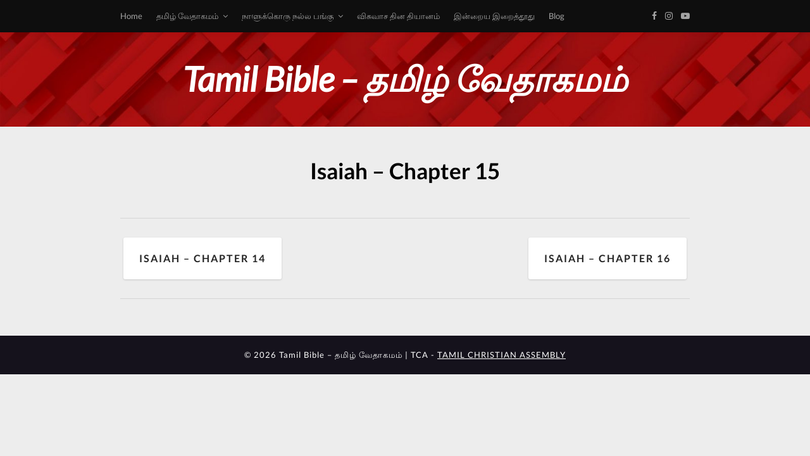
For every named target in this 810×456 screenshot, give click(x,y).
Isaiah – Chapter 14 (202, 258)
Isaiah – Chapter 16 (607, 258)
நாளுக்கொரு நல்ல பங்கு (287, 16)
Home (131, 16)
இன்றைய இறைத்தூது (494, 16)
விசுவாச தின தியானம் (398, 16)
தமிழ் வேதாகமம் (187, 16)
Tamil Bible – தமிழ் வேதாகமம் (405, 78)
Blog (556, 16)
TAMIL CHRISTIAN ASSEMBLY (501, 355)
